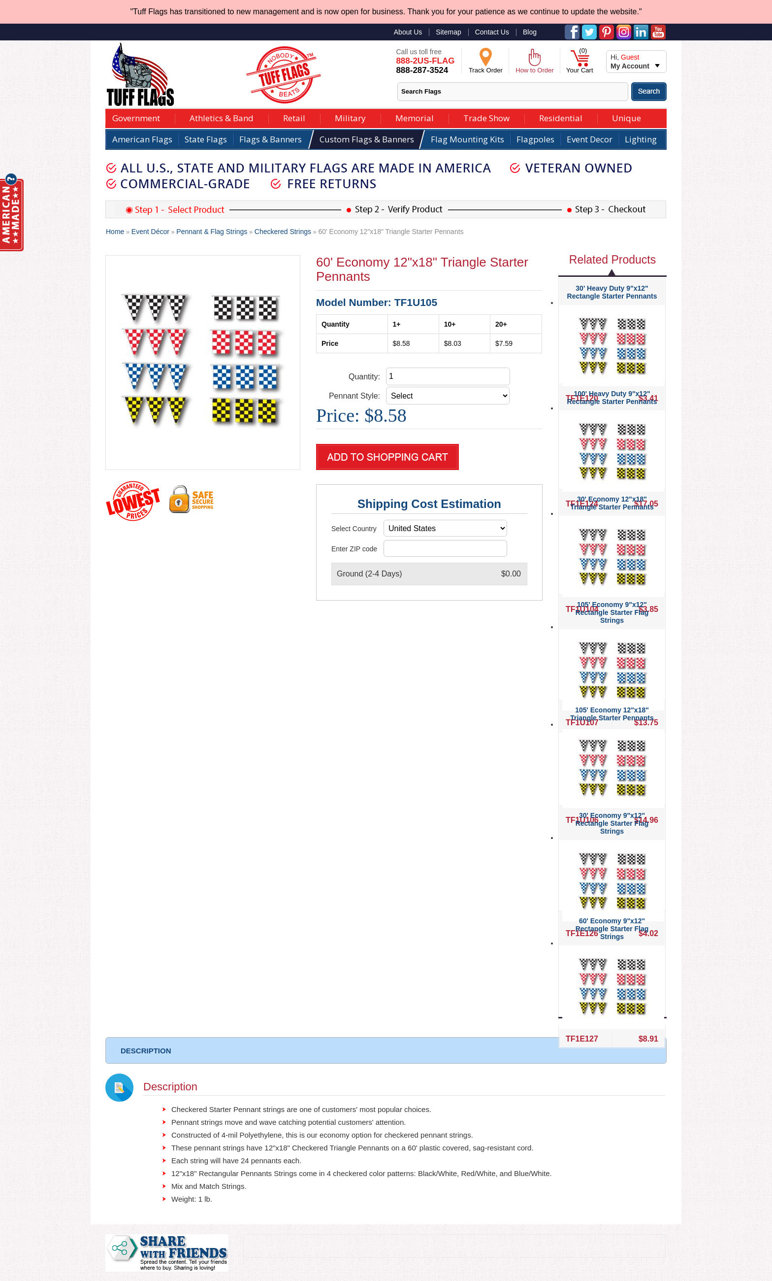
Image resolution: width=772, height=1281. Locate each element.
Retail (294, 117)
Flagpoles (535, 139)
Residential (560, 117)
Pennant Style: (354, 396)
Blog (530, 32)
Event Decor (589, 139)
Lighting (641, 139)
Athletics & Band (222, 117)
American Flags (142, 139)
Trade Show (486, 117)
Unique (626, 117)
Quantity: (364, 376)
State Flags (206, 139)
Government (136, 117)
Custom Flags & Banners (367, 139)
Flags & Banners (270, 139)
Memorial (414, 117)
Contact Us (492, 32)
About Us (408, 32)
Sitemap (448, 32)
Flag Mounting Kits (467, 139)
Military (350, 117)
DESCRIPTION (146, 1050)
